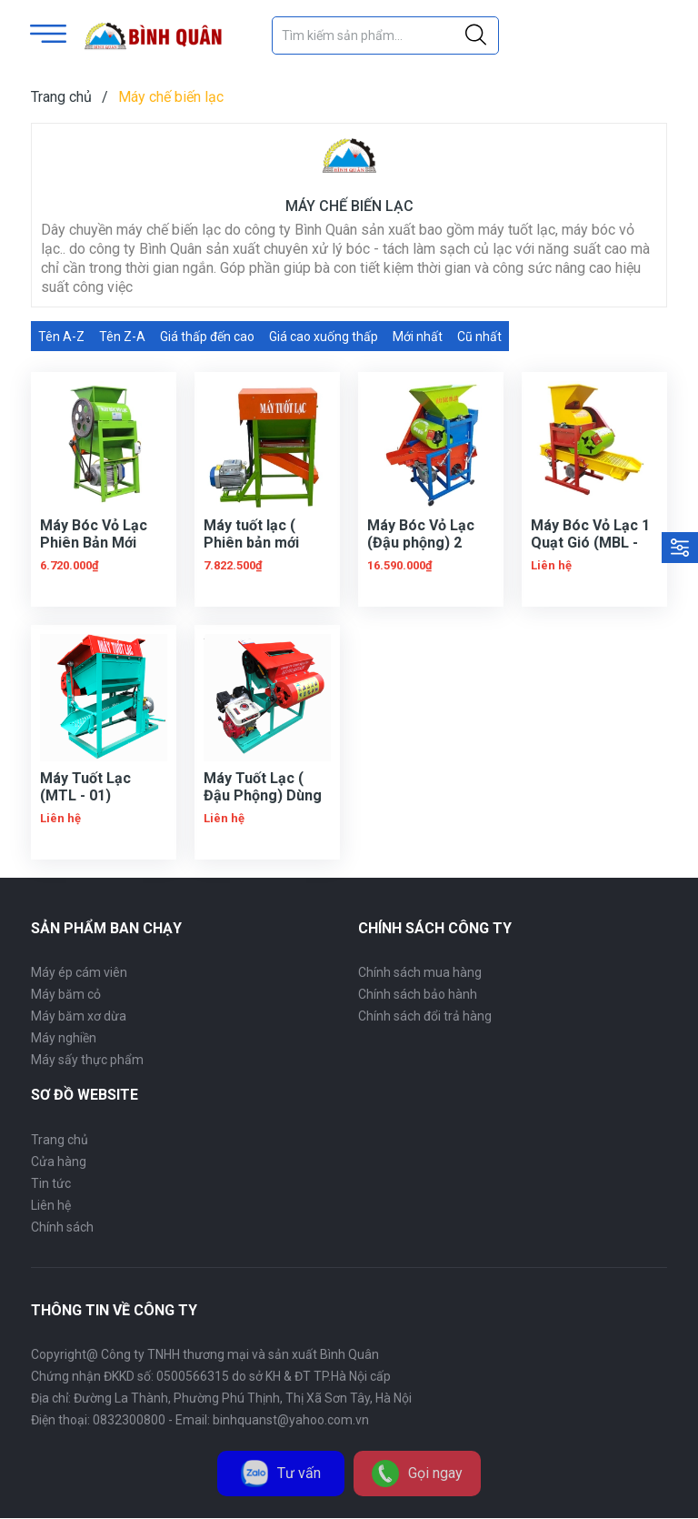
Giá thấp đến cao (207, 336)
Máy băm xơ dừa (78, 1016)
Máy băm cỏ (66, 994)
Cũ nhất (479, 336)
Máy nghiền (63, 1038)
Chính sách (62, 1227)
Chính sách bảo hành (417, 994)
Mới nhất (418, 336)
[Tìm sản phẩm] (385, 35)
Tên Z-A (122, 336)
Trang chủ (59, 1139)
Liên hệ (51, 1205)
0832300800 (129, 1420)
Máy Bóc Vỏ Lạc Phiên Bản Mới (93, 534)
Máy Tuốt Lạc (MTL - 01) (85, 787)
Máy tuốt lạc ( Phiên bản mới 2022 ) (251, 542)
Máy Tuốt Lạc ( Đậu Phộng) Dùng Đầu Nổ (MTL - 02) (265, 795)
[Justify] (475, 35)
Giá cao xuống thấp (323, 336)
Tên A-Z (61, 336)
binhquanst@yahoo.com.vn (291, 1420)
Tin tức (51, 1183)
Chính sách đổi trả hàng (425, 1016)
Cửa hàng (58, 1161)
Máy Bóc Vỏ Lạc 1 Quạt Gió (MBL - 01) (590, 542)
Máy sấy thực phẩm (87, 1059)
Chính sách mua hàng (420, 972)
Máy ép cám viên (79, 972)
